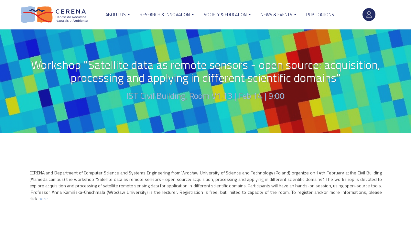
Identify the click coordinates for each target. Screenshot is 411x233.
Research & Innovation (167, 14)
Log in (368, 14)
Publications (320, 14)
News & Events (279, 14)
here (43, 198)
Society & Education (227, 14)
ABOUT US (117, 14)
